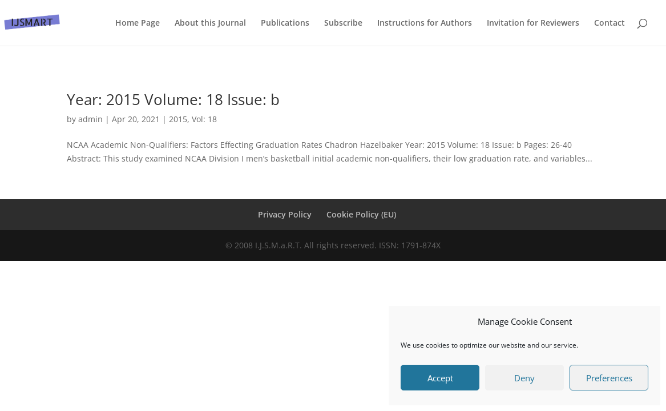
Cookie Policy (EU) (361, 214)
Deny (524, 378)
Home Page (137, 23)
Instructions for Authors (424, 23)
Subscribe (343, 23)
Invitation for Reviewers (533, 23)
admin (90, 119)
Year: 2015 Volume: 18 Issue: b (173, 99)
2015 (178, 119)
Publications (285, 23)
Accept (440, 378)
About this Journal (210, 23)
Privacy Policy (285, 214)
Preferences (609, 378)
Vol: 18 (204, 119)
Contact (609, 23)
